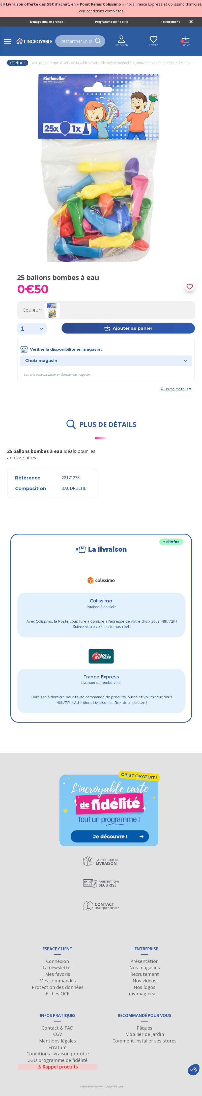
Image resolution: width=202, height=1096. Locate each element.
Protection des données (57, 987)
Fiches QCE (57, 993)
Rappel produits (57, 1067)
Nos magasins (144, 967)
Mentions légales (57, 1041)
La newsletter (57, 967)
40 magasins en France (46, 21)
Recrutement (170, 21)
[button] (194, 1070)
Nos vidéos (144, 981)
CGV (57, 1034)
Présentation (144, 961)
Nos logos (144, 987)
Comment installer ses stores (144, 1041)
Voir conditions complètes (101, 10)
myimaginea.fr (144, 993)
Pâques (144, 1028)
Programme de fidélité (111, 21)
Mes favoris (57, 974)
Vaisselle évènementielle (112, 62)
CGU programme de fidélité (57, 1060)
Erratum (57, 1047)
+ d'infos (171, 542)
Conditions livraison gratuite (57, 1054)
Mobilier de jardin (144, 1034)
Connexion (57, 961)
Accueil (37, 62)
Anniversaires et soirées (155, 62)
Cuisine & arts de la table (67, 62)
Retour (17, 62)
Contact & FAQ (57, 1028)
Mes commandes (57, 981)
